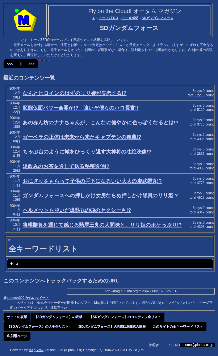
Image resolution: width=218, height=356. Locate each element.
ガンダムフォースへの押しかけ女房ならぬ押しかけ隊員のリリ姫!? (100, 195)
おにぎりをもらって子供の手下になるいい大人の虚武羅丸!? (92, 181)
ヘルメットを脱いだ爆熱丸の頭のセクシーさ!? (77, 210)
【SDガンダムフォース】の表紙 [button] (58, 317)
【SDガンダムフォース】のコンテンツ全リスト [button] (125, 317)
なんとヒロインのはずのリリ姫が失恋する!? (75, 93)
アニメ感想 (129, 18)
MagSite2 (36, 350)
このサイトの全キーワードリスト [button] (178, 326)
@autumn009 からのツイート (26, 298)
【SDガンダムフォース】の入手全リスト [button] (38, 326)
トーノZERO (108, 18)
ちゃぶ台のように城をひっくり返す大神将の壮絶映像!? (87, 151)
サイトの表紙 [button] (17, 317)
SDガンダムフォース (157, 18)
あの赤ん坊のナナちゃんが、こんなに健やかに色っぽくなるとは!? (101, 122)
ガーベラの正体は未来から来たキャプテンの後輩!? (82, 137)
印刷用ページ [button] (17, 336)
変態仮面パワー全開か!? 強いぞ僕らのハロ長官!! (81, 108)
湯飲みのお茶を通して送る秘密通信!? (66, 166)
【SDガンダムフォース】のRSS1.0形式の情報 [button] (111, 326)
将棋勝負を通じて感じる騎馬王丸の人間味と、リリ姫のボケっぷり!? (102, 225)
